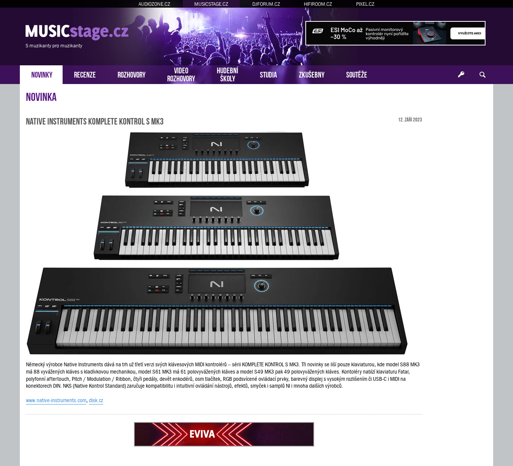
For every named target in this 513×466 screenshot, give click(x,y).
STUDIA (268, 74)
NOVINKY (41, 74)
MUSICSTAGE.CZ (211, 4)
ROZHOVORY (131, 74)
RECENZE (85, 74)
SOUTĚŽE (356, 74)
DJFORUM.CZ (266, 4)
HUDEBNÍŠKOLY (227, 74)
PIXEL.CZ (365, 4)
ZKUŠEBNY (311, 74)
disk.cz (96, 400)
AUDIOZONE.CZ (154, 4)
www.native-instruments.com (56, 400)
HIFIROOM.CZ (318, 4)
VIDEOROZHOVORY (181, 74)
